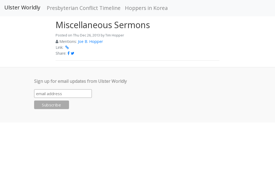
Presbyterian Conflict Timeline (84, 8)
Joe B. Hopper (90, 41)
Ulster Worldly (22, 7)
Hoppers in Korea (146, 8)
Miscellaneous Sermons (103, 25)
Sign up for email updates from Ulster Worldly (80, 81)
